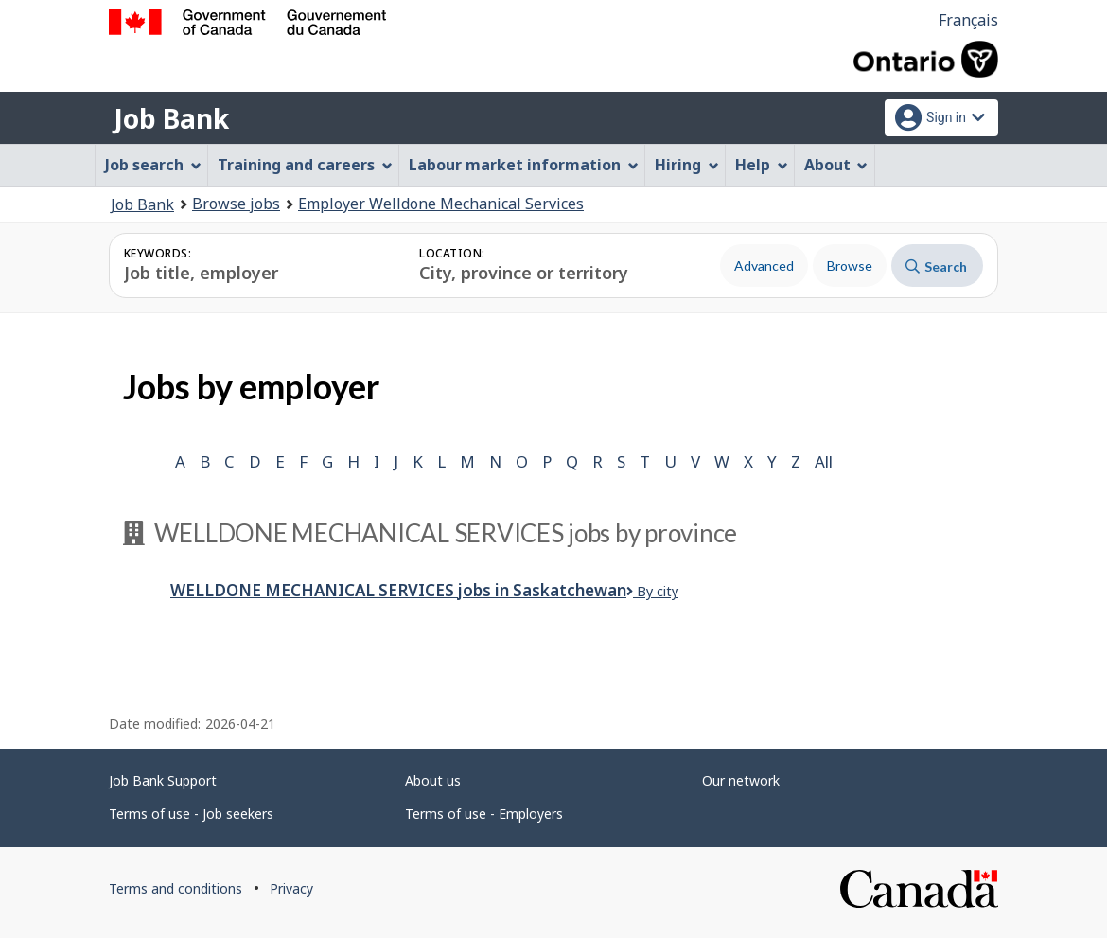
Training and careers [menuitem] (305, 164)
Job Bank (171, 118)
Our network (741, 780)
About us (433, 780)
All (824, 461)
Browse (849, 265)
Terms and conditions (175, 888)
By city (652, 591)
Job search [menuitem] (153, 164)
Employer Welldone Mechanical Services (441, 203)
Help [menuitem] (761, 164)
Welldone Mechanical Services (398, 590)
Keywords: (157, 253)
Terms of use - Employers (484, 814)
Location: (451, 253)
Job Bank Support (163, 780)
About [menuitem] (836, 164)
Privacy (291, 888)
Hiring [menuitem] (687, 164)
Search (936, 266)
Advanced (764, 265)
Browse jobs (236, 203)
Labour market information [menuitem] (524, 164)
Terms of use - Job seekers (191, 814)
